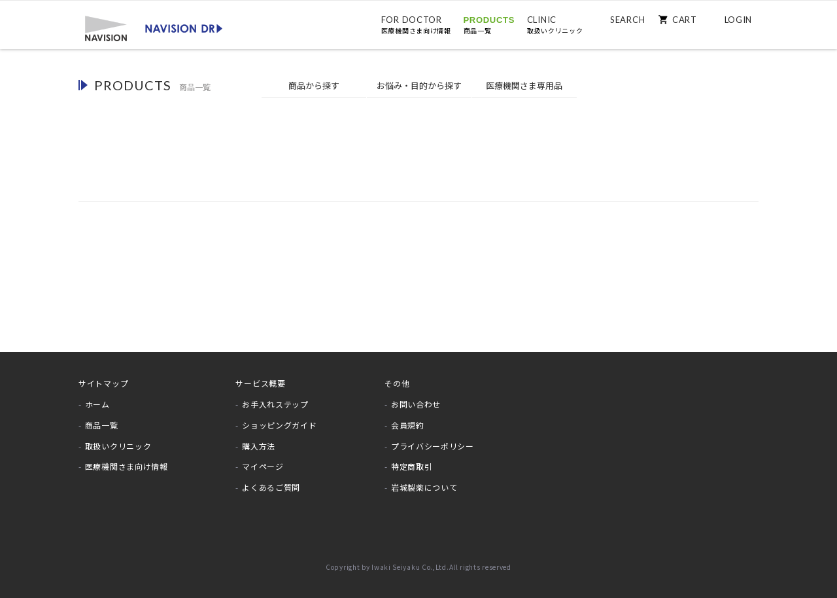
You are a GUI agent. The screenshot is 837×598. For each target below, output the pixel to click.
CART (684, 19)
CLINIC (555, 24)
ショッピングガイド (279, 425)
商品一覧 (101, 425)
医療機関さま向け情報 (126, 466)
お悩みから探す (419, 86)
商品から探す (313, 85)
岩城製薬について (424, 487)
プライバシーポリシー (432, 445)
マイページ (263, 466)
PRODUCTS (489, 25)
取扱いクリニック (118, 445)
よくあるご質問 (271, 487)
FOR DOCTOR (416, 24)
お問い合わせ (416, 404)
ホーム (97, 404)
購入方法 (258, 445)
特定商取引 (412, 466)
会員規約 (407, 425)
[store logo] (153, 27)
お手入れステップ (275, 404)
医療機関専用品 (524, 86)
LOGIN (739, 19)
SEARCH (627, 19)
